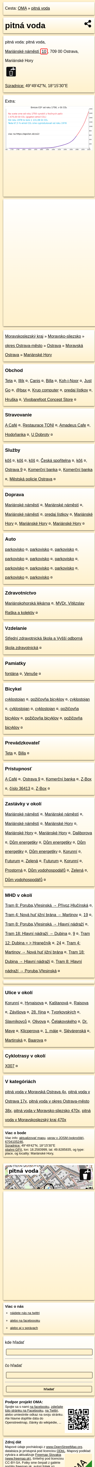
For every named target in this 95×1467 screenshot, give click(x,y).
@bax (21, 390)
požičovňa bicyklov (47, 699)
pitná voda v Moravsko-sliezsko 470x (47, 1111)
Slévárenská (75, 1031)
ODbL (61, 1451)
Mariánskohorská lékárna (27, 603)
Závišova (18, 1012)
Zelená (32, 861)
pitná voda (40, 8)
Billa (49, 381)
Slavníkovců (16, 1021)
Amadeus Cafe (72, 425)
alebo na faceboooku (25, 1320)
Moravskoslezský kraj (24, 336)
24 (59, 943)
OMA (22, 8)
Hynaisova (34, 1003)
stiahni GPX (13, 1149)
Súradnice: (14, 86)
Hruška (11, 399)
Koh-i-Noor (68, 381)
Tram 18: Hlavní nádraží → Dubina (36, 933)
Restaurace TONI (38, 425)
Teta (9, 381)
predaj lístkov (76, 390)
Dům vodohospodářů (47, 870)
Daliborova (82, 833)
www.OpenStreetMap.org (64, 1447)
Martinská (13, 1040)
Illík (21, 381)
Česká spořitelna (56, 460)
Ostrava (54, 346)
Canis (35, 381)
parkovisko (14, 549)
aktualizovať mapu (32, 1138)
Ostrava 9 (13, 469)
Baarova (35, 1040)
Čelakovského (64, 1021)
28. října (38, 1012)
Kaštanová (58, 1003)
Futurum (12, 861)
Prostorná (13, 870)
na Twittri (51, 1410)
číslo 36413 (20, 788)
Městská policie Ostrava (31, 479)
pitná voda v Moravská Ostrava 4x (35, 1092)
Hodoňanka (15, 434)
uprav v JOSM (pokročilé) (65, 1138)
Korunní (70, 851)
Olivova (39, 1021)
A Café (11, 425)
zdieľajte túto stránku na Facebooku (34, 1408)
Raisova (81, 1003)
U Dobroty (40, 434)
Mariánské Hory (38, 355)
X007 (9, 1066)
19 (85, 915)
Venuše (31, 674)
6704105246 (14, 1142)
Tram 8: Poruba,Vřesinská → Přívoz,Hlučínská (46, 905)
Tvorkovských (63, 1012)
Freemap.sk (66, 318)
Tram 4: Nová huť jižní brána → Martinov (41, 915)
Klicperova (29, 1031)
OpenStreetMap (40, 318)
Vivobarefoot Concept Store (48, 399)
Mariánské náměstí (26, 51)
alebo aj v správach (24, 1328)
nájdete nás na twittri (25, 1313)
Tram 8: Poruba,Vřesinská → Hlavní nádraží (44, 924)
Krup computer (45, 390)
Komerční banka (43, 469)
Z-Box (86, 779)
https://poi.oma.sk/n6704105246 (26, 322)
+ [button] (12, 208)
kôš (8, 460)
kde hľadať (14, 1342)
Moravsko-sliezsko (64, 336)
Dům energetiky (24, 842)
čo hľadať (13, 1365)
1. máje (51, 1031)
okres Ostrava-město (23, 346)
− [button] (12, 216)
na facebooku (39, 1407)
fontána (11, 674)
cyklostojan (15, 699)
